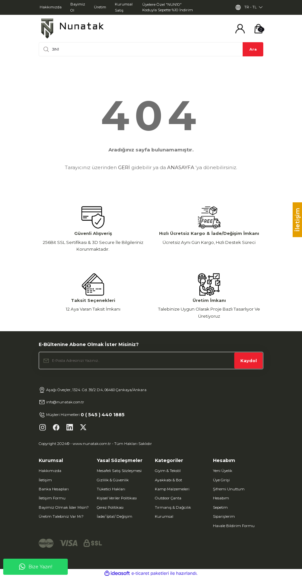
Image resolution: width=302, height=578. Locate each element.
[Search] (151, 49)
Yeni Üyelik (222, 470)
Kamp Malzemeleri (172, 489)
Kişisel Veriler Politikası (117, 498)
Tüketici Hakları (111, 489)
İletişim (45, 480)
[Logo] (72, 28)
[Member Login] (240, 29)
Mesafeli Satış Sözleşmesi (119, 470)
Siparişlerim (224, 516)
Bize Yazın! (35, 566)
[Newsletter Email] (151, 360)
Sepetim (220, 507)
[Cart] (258, 29)
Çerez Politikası (110, 507)
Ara (253, 49)
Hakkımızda (50, 470)
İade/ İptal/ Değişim (114, 516)
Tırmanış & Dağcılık (173, 507)
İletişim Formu (52, 498)
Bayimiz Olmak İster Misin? (64, 507)
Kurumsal (164, 516)
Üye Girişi (221, 480)
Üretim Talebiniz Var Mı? (61, 516)
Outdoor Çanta (168, 498)
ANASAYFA (180, 167)
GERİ (124, 167)
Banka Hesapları (54, 489)
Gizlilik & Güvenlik (113, 480)
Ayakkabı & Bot (168, 480)
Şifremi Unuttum (229, 489)
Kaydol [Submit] (248, 360)
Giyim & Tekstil (168, 470)
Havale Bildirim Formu (234, 526)
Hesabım (221, 498)
